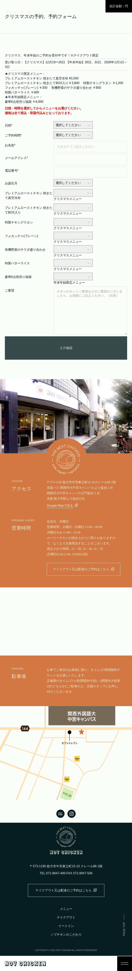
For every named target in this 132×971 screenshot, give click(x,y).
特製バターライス (17, 263)
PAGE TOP (124, 929)
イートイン (66, 926)
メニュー (66, 908)
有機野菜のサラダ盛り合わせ (25, 249)
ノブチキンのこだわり (66, 934)
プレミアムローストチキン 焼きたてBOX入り (28, 210)
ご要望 (9, 290)
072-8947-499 (56, 873)
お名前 (10, 145)
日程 (8, 125)
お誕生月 (11, 183)
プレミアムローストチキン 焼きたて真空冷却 (28, 195)
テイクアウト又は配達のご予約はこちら (83, 569)
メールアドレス (16, 158)
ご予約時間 (13, 135)
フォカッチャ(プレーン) (21, 236)
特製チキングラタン (19, 222)
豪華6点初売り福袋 (18, 277)
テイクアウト (66, 917)
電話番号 (12, 170)
